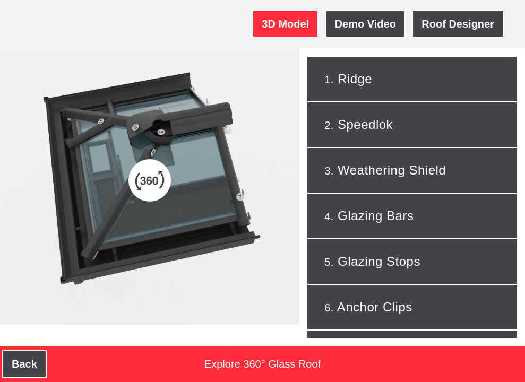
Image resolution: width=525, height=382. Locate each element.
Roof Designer (457, 24)
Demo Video (365, 24)
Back (24, 364)
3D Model (285, 24)
